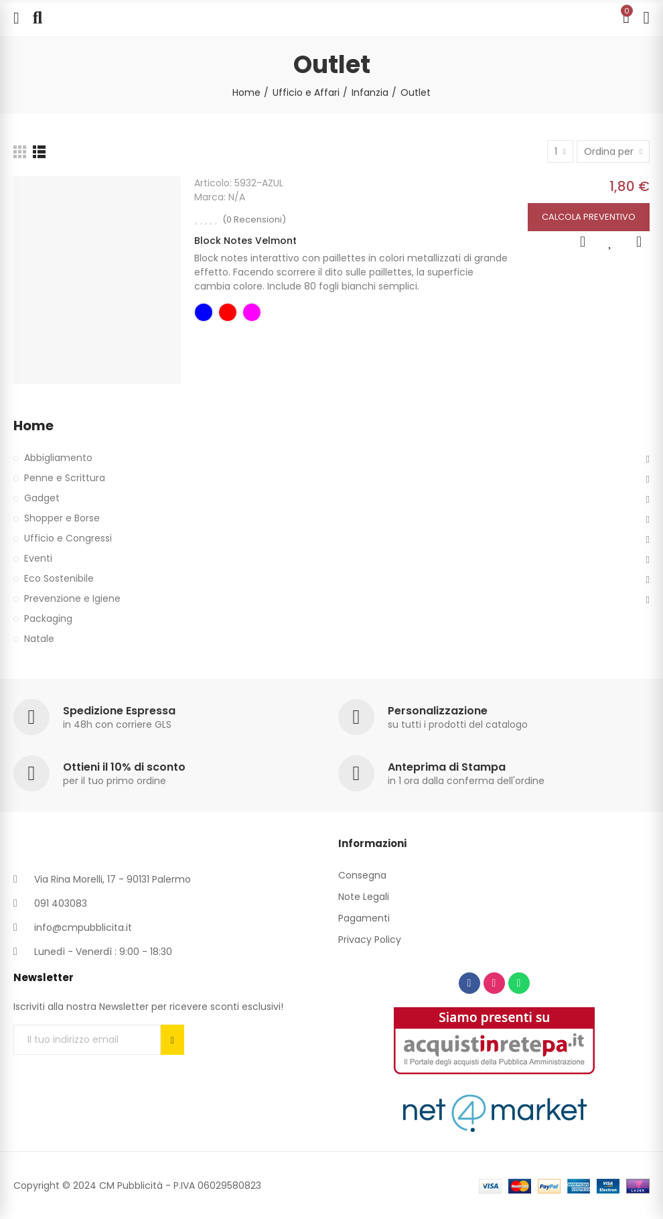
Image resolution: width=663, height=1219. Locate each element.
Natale (39, 638)
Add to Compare (639, 242)
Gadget (42, 498)
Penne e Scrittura (64, 478)
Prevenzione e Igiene (72, 598)
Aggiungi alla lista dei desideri (610, 242)
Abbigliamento (58, 457)
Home (33, 426)
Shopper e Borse (62, 518)
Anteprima (582, 242)
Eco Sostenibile (59, 578)
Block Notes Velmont (245, 240)
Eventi (38, 558)
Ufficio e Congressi (68, 538)
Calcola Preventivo (589, 216)
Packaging (48, 618)
